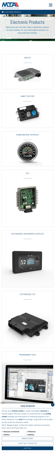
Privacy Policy (19, 428)
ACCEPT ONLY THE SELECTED (27, 443)
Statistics (7, 435)
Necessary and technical (11, 432)
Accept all (27, 448)
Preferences (32, 432)
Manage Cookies (27, 438)
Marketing (31, 435)
